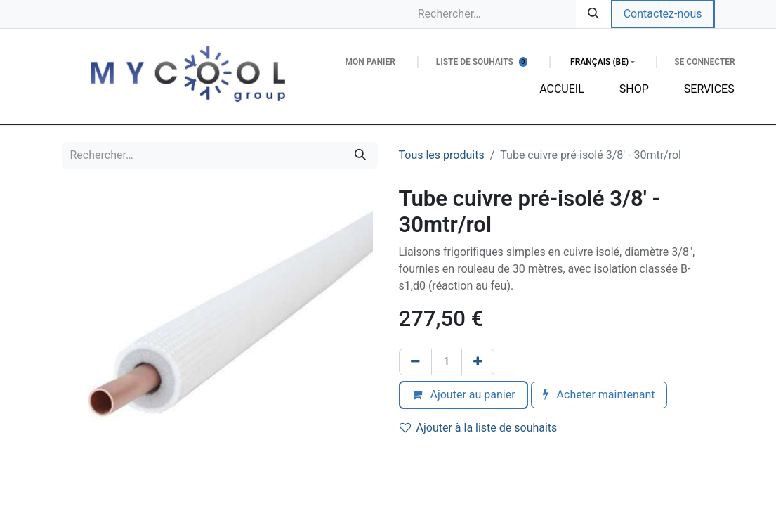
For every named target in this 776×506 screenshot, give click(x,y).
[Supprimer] (415, 362)
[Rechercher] (593, 14)
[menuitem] (562, 89)
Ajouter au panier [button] (463, 394)
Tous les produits (442, 155)
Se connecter (704, 62)
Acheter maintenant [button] (599, 394)
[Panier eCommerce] (369, 61)
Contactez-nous (663, 13)
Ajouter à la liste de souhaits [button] (479, 427)
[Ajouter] (477, 362)
